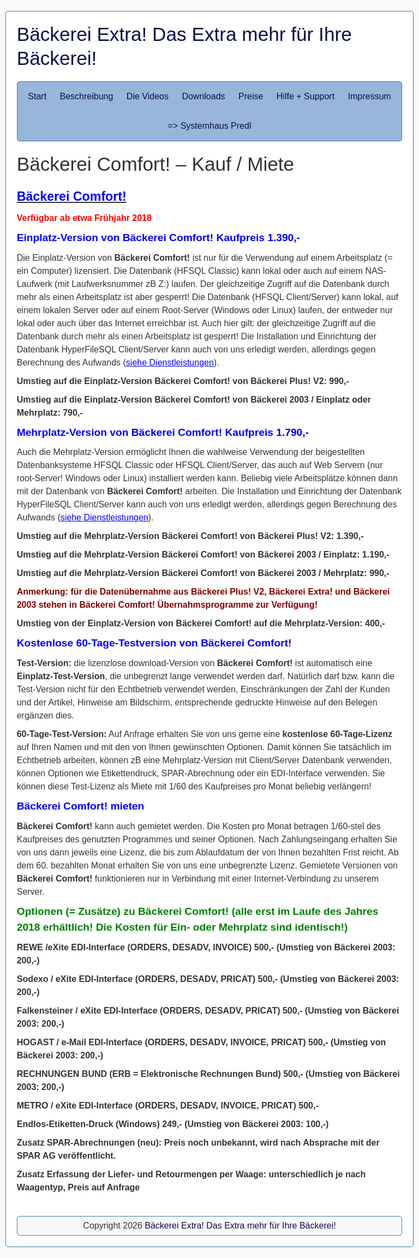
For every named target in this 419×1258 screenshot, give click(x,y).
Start (37, 96)
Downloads (203, 96)
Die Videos (148, 96)
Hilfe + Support (305, 96)
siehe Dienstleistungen (170, 362)
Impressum (369, 96)
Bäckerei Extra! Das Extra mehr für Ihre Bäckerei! (240, 1225)
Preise (250, 96)
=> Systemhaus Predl (210, 125)
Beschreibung (86, 96)
